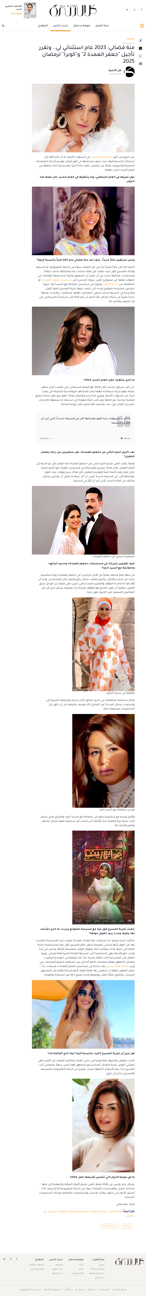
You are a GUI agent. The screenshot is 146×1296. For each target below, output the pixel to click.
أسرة (102, 1265)
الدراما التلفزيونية (108, 1226)
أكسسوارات (77, 1273)
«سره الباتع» (110, 284)
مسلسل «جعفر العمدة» (57, 280)
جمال (80, 1269)
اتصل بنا (79, 1290)
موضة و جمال (81, 25)
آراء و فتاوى (57, 1273)
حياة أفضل (102, 25)
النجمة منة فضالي (102, 157)
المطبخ (43, 25)
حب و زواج (100, 1278)
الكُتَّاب (67, 1290)
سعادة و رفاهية (97, 1273)
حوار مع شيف (37, 1269)
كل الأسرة (114, 70)
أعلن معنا (104, 1290)
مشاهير (59, 1265)
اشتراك (91, 1290)
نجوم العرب (125, 1226)
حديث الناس (60, 25)
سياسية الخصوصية (29, 1290)
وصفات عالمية (36, 1265)
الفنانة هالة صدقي (117, 966)
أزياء (81, 1265)
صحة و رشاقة (98, 1269)
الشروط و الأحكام (52, 1290)
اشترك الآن (15, 14)
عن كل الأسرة (120, 1290)
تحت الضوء (57, 1269)
